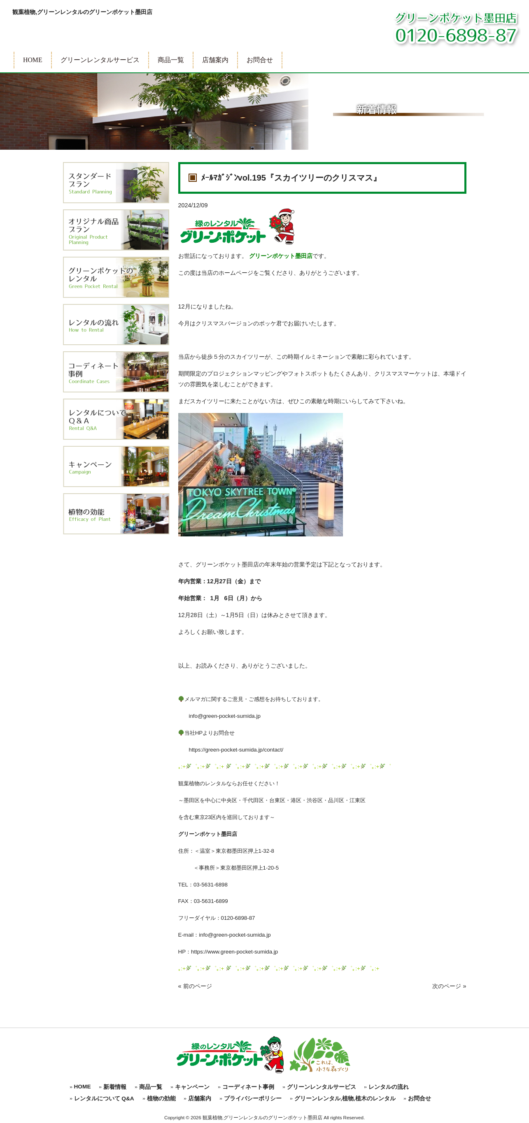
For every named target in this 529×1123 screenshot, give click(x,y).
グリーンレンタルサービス (321, 1087)
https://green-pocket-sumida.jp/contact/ (231, 750)
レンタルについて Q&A (104, 1098)
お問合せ (419, 1098)
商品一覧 (150, 1087)
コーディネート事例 (248, 1087)
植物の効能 (161, 1098)
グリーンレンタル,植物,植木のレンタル (345, 1098)
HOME (82, 1087)
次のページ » (449, 986)
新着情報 (114, 1087)
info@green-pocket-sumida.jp (219, 716)
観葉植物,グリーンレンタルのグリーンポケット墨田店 (82, 12)
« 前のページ (195, 986)
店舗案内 (199, 1098)
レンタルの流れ (388, 1087)
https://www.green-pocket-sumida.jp (234, 952)
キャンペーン (192, 1087)
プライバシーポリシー (253, 1098)
